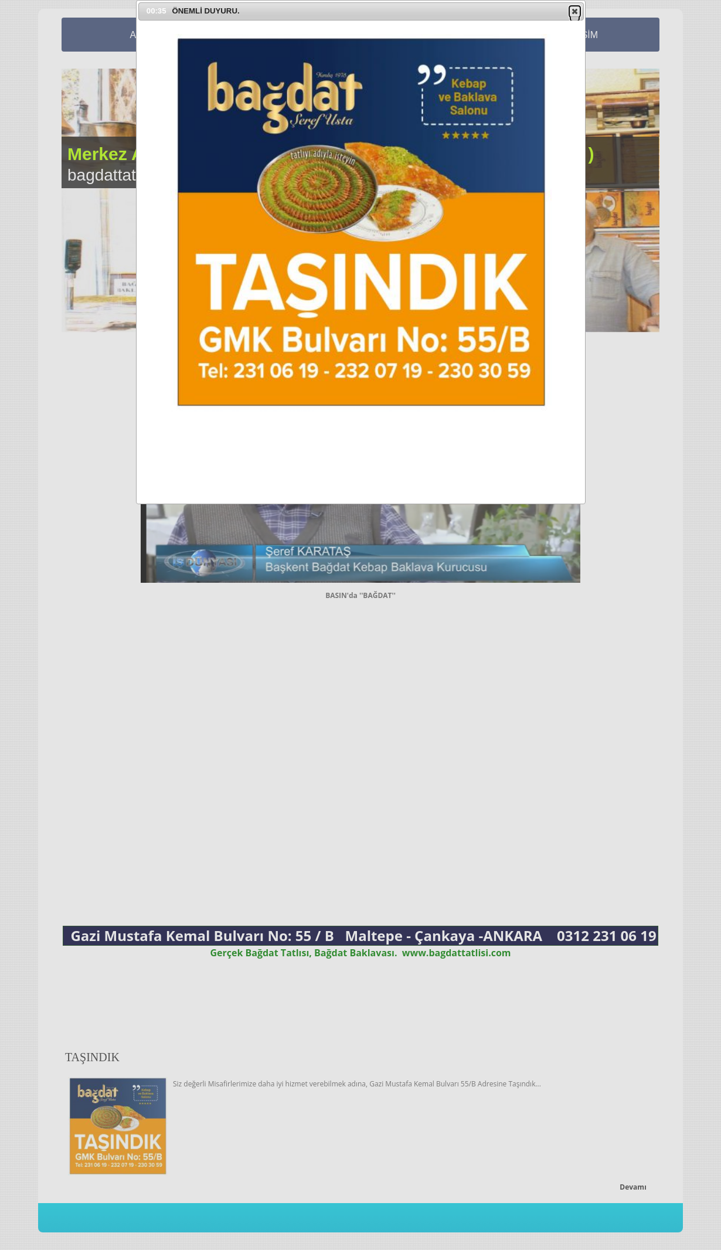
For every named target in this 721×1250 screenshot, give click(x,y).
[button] (575, 11)
